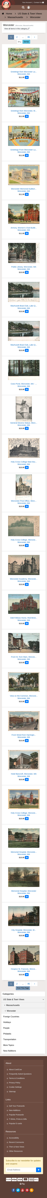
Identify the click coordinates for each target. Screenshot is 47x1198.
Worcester (9, 1011)
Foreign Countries (11, 1017)
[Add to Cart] (27, 77)
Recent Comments (16, 1142)
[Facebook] (13, 1190)
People (6, 1028)
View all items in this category (16, 29)
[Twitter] (18, 1190)
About (8, 1063)
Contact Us (38, 2)
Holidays (7, 1022)
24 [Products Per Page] (19, 42)
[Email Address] (21, 1169)
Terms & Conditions (17, 1078)
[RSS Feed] (31, 1190)
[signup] (38, 1169)
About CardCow (15, 1070)
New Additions (9, 1051)
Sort (26, 42)
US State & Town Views (23, 999)
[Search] (23, 7)
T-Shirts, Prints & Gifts (18, 1119)
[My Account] (28, 7)
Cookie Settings (15, 1087)
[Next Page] (35, 37)
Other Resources (16, 1151)
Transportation (9, 1039)
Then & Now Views (16, 1147)
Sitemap (12, 1092)
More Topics (8, 1045)
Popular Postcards (16, 1115)
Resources (11, 1131)
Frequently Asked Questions (20, 1074)
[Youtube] (22, 1190)
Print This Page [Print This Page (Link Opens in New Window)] (23, 988)
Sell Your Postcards (17, 1106)
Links (8, 1099)
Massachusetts (11, 1005)
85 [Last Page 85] (29, 37)
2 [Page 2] (17, 37)
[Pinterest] (27, 1190)
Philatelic (7, 1034)
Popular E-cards (15, 1123)
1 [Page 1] (11, 37)
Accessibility (14, 1138)
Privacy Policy (14, 1083)
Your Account (27, 2)
